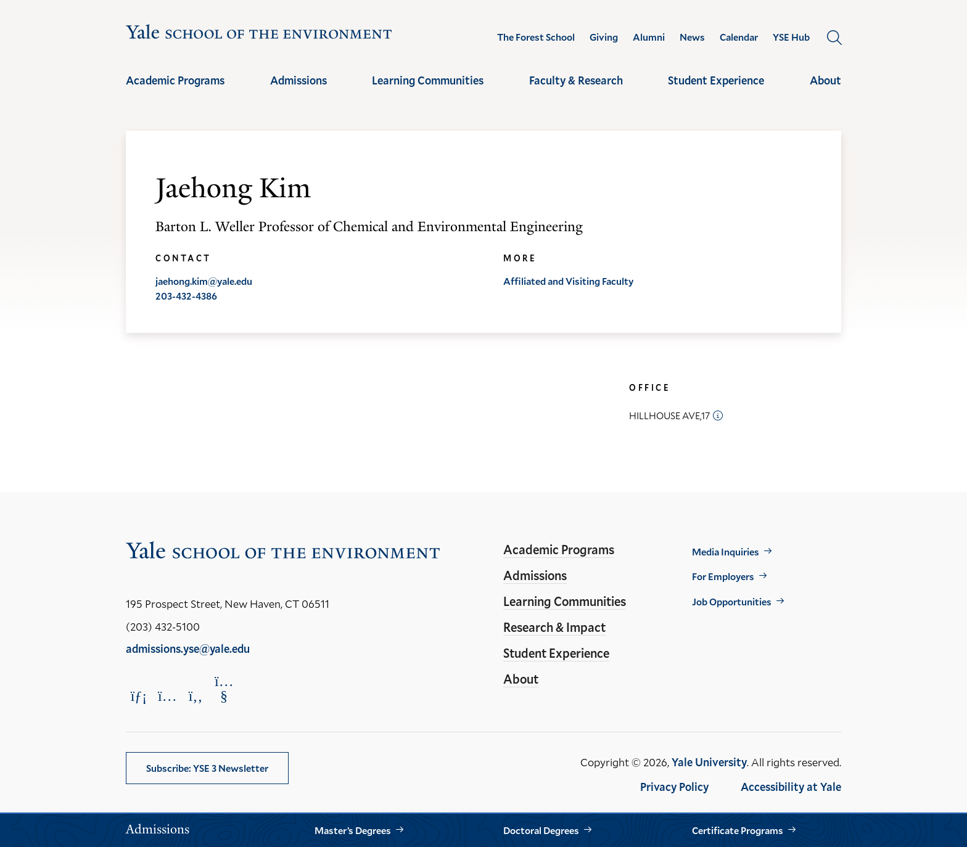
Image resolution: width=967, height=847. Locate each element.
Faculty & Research (576, 80)
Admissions (298, 80)
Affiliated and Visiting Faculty (568, 280)
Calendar (739, 37)
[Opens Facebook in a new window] (195, 695)
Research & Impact (554, 627)
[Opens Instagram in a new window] (167, 695)
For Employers (723, 576)
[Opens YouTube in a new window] (224, 688)
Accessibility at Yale (791, 786)
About (825, 80)
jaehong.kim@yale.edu (203, 280)
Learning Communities (428, 80)
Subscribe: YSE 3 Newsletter (207, 767)
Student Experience (716, 80)
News (692, 37)
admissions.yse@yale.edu (188, 648)
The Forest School (536, 37)
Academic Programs (175, 80)
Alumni (649, 37)
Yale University (709, 762)
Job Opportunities (732, 601)
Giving (604, 37)
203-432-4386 (186, 295)
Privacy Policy (674, 786)
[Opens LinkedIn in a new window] (139, 695)
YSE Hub (791, 37)
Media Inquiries (725, 551)
